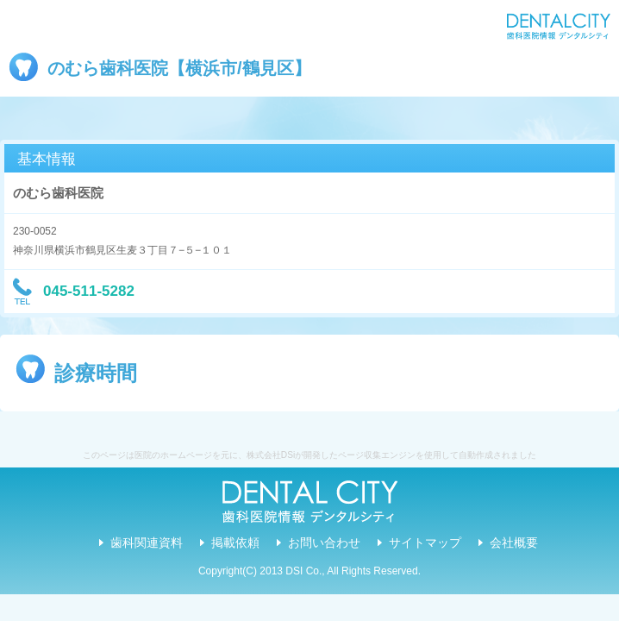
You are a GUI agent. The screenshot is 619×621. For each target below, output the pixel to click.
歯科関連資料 (146, 542)
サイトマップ (425, 542)
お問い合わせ (324, 542)
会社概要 (514, 542)
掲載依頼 (235, 542)
